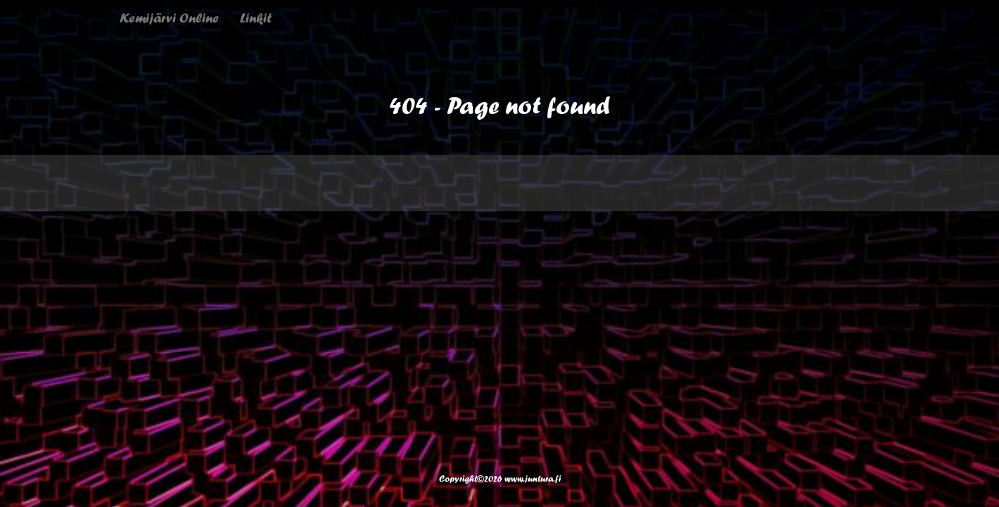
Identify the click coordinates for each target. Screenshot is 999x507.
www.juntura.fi (532, 478)
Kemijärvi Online (169, 17)
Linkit (256, 17)
